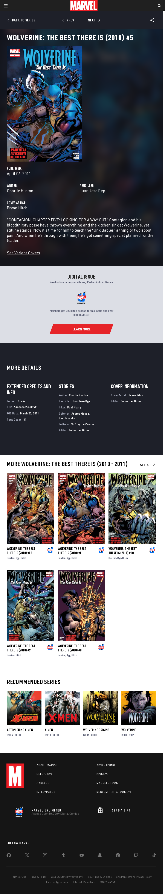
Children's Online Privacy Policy (134, 876)
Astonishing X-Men (20, 730)
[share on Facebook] (8, 856)
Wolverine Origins (96, 730)
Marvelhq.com (107, 783)
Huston (11, 558)
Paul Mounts (67, 418)
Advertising (105, 765)
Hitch (23, 558)
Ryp (18, 558)
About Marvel (47, 765)
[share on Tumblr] (63, 856)
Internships (46, 792)
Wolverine (128, 730)
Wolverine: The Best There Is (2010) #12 (21, 550)
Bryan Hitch (17, 207)
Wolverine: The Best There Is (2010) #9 (21, 648)
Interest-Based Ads (84, 882)
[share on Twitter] (27, 856)
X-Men (49, 730)
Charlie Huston (20, 190)
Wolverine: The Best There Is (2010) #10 (122, 550)
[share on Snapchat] (100, 856)
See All (148, 465)
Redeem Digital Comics (113, 792)
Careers (43, 783)
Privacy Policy (38, 876)
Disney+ (102, 774)
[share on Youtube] (81, 856)
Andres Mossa (80, 413)
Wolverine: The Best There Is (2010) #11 (72, 550)
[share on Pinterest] (118, 856)
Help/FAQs (44, 774)
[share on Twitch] (136, 856)
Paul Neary (74, 407)
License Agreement (57, 882)
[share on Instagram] (45, 856)
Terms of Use (18, 876)
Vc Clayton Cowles (83, 424)
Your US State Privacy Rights (67, 876)
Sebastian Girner (79, 430)
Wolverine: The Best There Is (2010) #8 (72, 648)
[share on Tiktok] (154, 856)
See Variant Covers (23, 252)
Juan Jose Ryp (92, 190)
